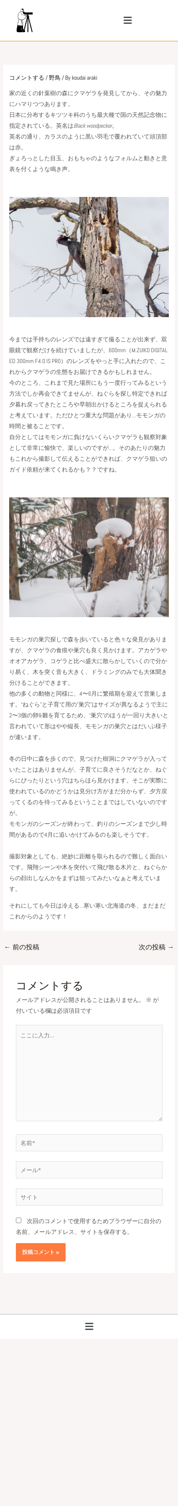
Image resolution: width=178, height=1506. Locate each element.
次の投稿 (156, 947)
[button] (128, 20)
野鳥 (55, 77)
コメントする (26, 77)
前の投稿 (21, 947)
